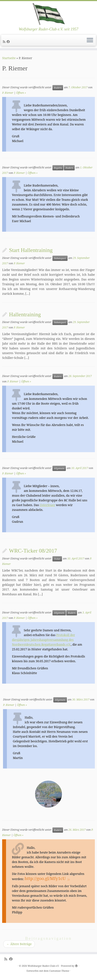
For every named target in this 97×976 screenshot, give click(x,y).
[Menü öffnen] (90, 40)
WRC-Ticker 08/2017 (33, 551)
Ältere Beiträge (19, 944)
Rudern (58, 87)
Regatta (58, 167)
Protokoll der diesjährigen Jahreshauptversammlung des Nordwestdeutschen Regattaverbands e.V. (43, 639)
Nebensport (60, 258)
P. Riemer (7, 93)
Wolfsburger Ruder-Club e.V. (43, 965)
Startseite (9, 58)
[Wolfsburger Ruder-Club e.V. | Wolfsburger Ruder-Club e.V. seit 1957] (48, 14)
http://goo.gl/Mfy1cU (45, 878)
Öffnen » (21, 93)
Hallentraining (25, 314)
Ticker (57, 558)
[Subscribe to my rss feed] (5, 42)
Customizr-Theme (59, 970)
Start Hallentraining (31, 250)
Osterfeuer (47, 505)
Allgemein (59, 468)
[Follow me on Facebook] (9, 42)
